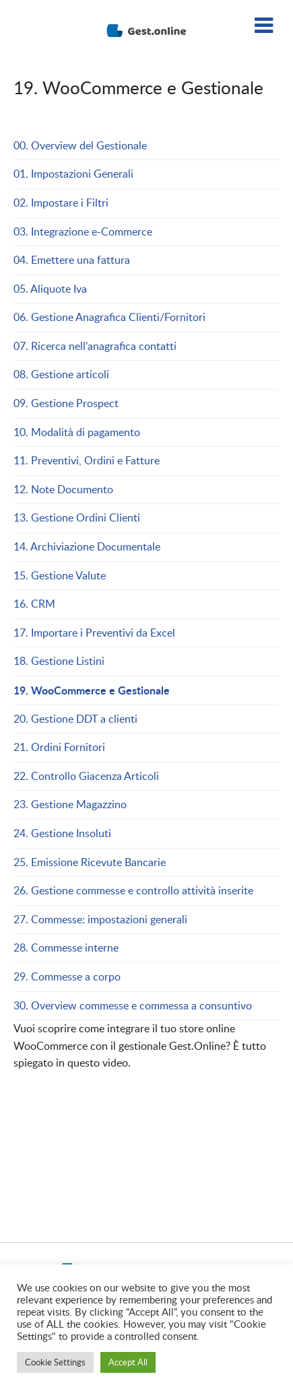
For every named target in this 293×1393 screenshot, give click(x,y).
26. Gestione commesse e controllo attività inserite (133, 890)
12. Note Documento (63, 489)
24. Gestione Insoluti (62, 833)
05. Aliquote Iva (50, 288)
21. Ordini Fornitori (59, 747)
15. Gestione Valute (59, 575)
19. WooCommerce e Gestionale (91, 690)
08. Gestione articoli (61, 374)
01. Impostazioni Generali (73, 173)
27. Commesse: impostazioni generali (100, 919)
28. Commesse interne (66, 947)
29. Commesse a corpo (67, 976)
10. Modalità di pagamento (76, 432)
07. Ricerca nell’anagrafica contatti (94, 345)
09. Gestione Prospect (66, 403)
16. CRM (34, 603)
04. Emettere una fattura (71, 259)
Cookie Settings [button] (55, 1362)
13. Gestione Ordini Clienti (78, 517)
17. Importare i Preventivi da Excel (94, 632)
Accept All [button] (128, 1362)
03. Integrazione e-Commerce (82, 231)
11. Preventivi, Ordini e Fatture (87, 460)
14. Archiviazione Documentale (86, 546)
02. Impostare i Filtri (60, 202)
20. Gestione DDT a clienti (75, 718)
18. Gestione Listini (58, 660)
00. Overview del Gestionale (80, 145)
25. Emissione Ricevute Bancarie (89, 862)
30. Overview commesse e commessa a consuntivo (132, 1005)
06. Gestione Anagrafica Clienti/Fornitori (109, 317)
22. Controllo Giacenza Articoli (86, 776)
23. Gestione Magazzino (70, 804)
